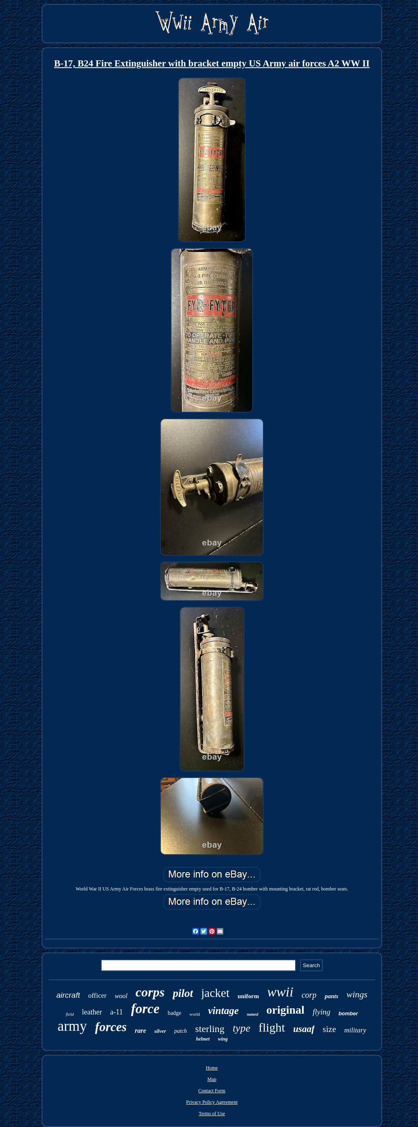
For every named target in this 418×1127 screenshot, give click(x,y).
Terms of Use (212, 1113)
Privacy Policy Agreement (212, 1102)
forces (111, 1027)
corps (150, 992)
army (72, 1026)
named (252, 1014)
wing (223, 1039)
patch (180, 1031)
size (329, 1029)
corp (309, 994)
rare (140, 1030)
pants (331, 996)
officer (97, 995)
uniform (248, 996)
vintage (223, 1010)
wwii (280, 991)
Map (211, 1079)
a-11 (116, 1012)
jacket (215, 992)
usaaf (303, 1029)
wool (121, 995)
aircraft (68, 995)
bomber (348, 1013)
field (70, 1014)
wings (357, 994)
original (286, 1009)
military (355, 1030)
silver (160, 1031)
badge (174, 1013)
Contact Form (211, 1091)
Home (212, 1068)
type (241, 1028)
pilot (183, 993)
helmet (202, 1039)
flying (321, 1012)
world (194, 1014)
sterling (210, 1028)
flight (271, 1027)
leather (92, 1012)
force (145, 1008)
